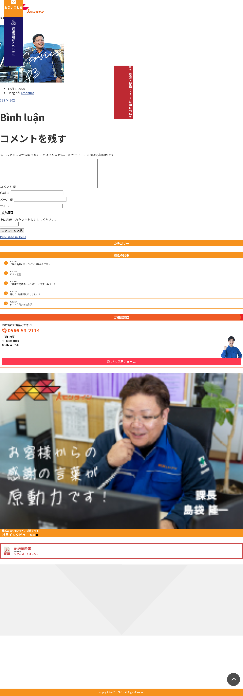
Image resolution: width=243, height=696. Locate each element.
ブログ (208, 26)
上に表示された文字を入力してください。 (29, 219)
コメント (8, 186)
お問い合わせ (234, 8)
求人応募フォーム (123, 361)
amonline (27, 92)
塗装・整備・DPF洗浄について (233, 91)
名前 (5, 192)
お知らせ (188, 26)
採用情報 (166, 26)
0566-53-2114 (24, 330)
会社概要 (68, 26)
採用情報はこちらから (233, 38)
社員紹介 (89, 26)
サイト (4, 206)
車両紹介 (145, 26)
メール (6, 199)
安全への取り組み (117, 26)
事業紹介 (46, 26)
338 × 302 (7, 100)
